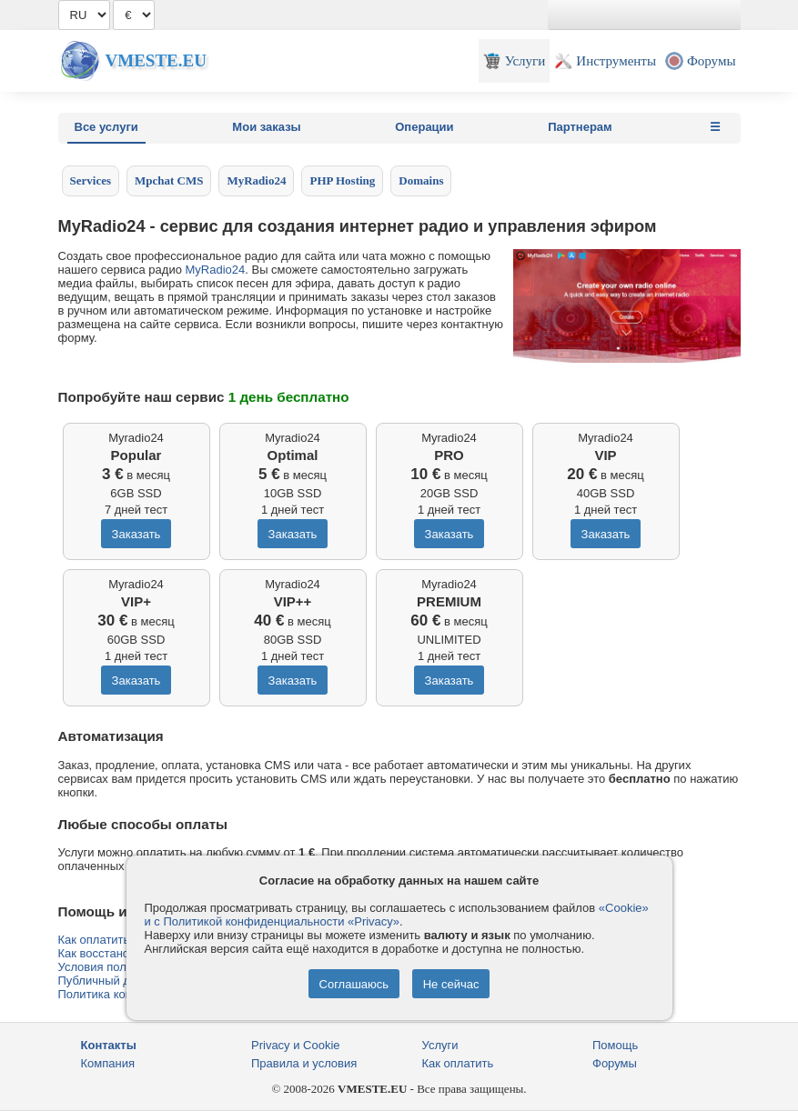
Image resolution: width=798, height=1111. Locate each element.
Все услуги (106, 127)
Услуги (440, 1045)
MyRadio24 (256, 180)
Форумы (614, 1063)
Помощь (615, 1045)
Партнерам (580, 127)
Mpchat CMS (169, 180)
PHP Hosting (342, 180)
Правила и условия (304, 1063)
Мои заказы (266, 127)
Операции (424, 127)
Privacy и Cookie (295, 1045)
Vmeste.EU (156, 60)
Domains (421, 180)
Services (90, 180)
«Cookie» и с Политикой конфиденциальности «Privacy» (397, 914)
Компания (108, 1063)
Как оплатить (458, 1063)
